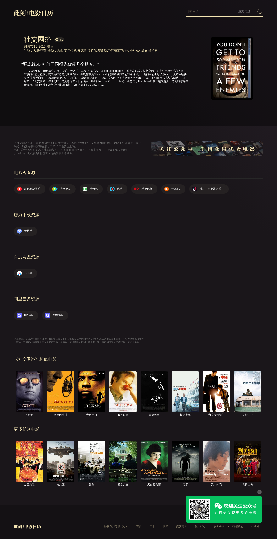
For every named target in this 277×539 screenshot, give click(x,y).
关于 (152, 526)
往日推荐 (200, 526)
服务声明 (219, 526)
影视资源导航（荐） (116, 526)
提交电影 (181, 526)
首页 (139, 526)
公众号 (255, 526)
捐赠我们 (237, 526)
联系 (165, 526)
